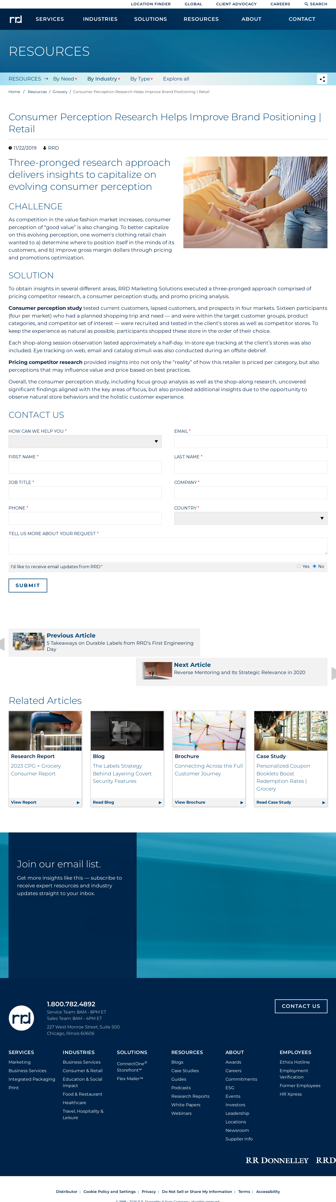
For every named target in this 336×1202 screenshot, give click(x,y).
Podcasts (181, 1061)
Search (315, 4)
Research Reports (190, 1069)
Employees (295, 1026)
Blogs (177, 1035)
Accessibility (268, 1165)
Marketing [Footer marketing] (20, 1035)
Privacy (149, 1165)
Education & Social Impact (82, 1055)
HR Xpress (291, 1067)
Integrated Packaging (32, 1052)
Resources (25, 79)
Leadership (237, 1086)
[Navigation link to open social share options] (322, 79)
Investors (235, 1078)
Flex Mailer (130, 1052)
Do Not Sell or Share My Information (197, 1165)
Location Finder (151, 4)
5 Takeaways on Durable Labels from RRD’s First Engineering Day (85, 642)
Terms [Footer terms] (244, 1165)
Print (14, 1061)
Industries (78, 1026)
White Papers (185, 1078)
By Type (139, 79)
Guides (178, 1052)
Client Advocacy (236, 4)
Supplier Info (239, 1112)
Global (193, 4)
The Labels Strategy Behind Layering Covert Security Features (122, 747)
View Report (46, 774)
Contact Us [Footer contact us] (301, 979)
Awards (233, 1035)
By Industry (102, 79)
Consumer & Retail (82, 1044)
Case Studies (185, 1044)
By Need (63, 79)
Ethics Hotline (295, 1035)
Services (21, 1026)
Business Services (27, 1044)
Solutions (132, 1026)
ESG (230, 1061)
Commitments (241, 1052)
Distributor (66, 1165)
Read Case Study (291, 774)
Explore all (175, 79)
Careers (280, 4)
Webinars (181, 1086)
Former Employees (300, 1058)
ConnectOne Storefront (132, 1039)
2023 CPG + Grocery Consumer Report (36, 743)
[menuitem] (50, 22)
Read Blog (128, 774)
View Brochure (210, 774)
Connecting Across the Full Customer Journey (209, 743)
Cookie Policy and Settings (110, 1165)
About (235, 1026)
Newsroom (237, 1103)
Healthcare (74, 1076)
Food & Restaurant (82, 1067)
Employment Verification (294, 1047)
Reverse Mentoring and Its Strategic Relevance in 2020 (251, 642)
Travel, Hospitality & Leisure (83, 1087)
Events (233, 1069)
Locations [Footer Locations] (236, 1095)
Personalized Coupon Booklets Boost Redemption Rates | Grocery (283, 750)
